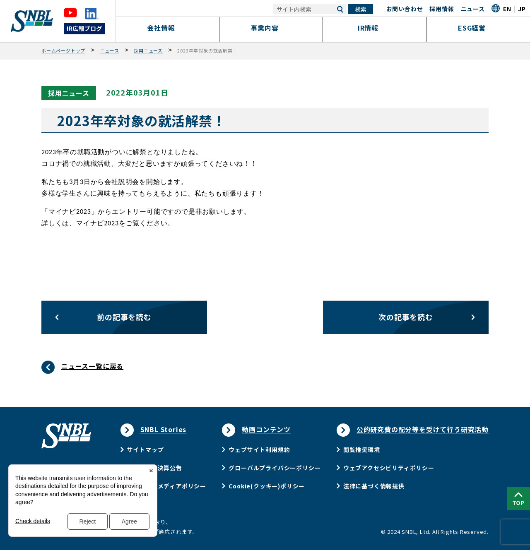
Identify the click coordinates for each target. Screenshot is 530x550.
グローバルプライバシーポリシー (274, 468)
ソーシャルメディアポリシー (166, 486)
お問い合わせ (404, 9)
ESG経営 (478, 28)
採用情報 (441, 9)
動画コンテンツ (266, 429)
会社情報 (167, 28)
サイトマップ (145, 449)
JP (522, 9)
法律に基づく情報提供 (374, 486)
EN (507, 9)
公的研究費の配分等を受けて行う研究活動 (423, 429)
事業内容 (271, 28)
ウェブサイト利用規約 (259, 449)
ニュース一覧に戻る (92, 366)
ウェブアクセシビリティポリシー (388, 468)
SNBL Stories (163, 429)
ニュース (473, 9)
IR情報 (374, 28)
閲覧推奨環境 (361, 449)
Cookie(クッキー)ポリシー (267, 486)
